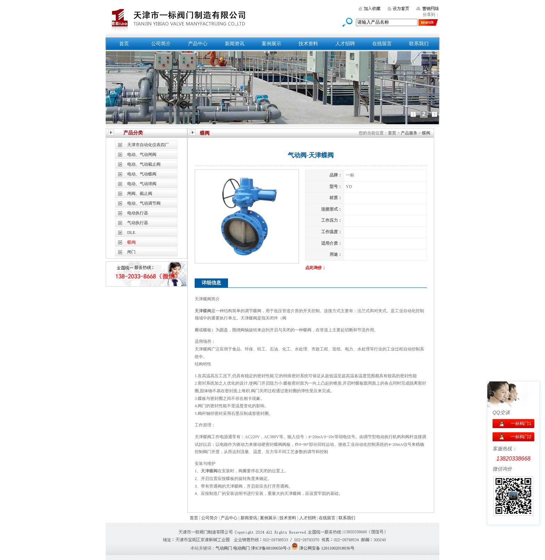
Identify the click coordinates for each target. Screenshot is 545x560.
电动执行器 (137, 213)
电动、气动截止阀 (144, 164)
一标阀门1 (521, 423)
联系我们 (419, 43)
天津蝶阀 (203, 310)
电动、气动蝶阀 (141, 174)
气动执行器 (137, 222)
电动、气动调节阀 (144, 203)
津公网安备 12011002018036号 (327, 548)
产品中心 (198, 43)
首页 (124, 43)
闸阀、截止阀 (139, 193)
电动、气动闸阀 (141, 154)
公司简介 (161, 43)
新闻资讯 (234, 43)
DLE (131, 232)
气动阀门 (223, 548)
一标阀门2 (521, 436)
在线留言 (382, 43)
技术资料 (308, 43)
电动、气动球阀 (141, 183)
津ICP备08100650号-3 (270, 548)
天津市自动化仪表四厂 (148, 144)
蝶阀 (426, 133)
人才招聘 (345, 43)
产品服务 (409, 133)
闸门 (131, 252)
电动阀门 (241, 548)
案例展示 (271, 43)
